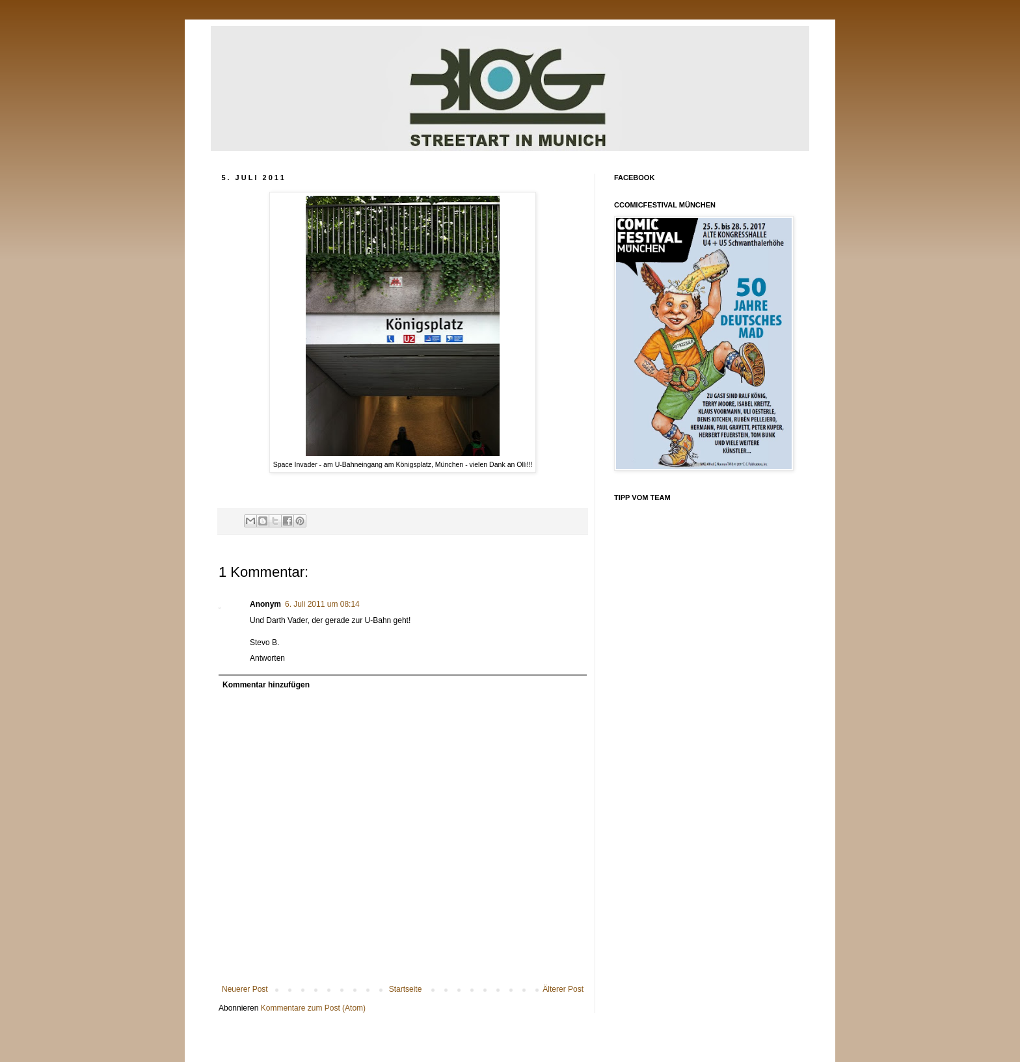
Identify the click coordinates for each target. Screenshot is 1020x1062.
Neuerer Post (245, 989)
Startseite (405, 989)
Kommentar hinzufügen (266, 684)
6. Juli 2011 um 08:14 (322, 604)
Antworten (267, 658)
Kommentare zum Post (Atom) (313, 1008)
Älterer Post (563, 989)
